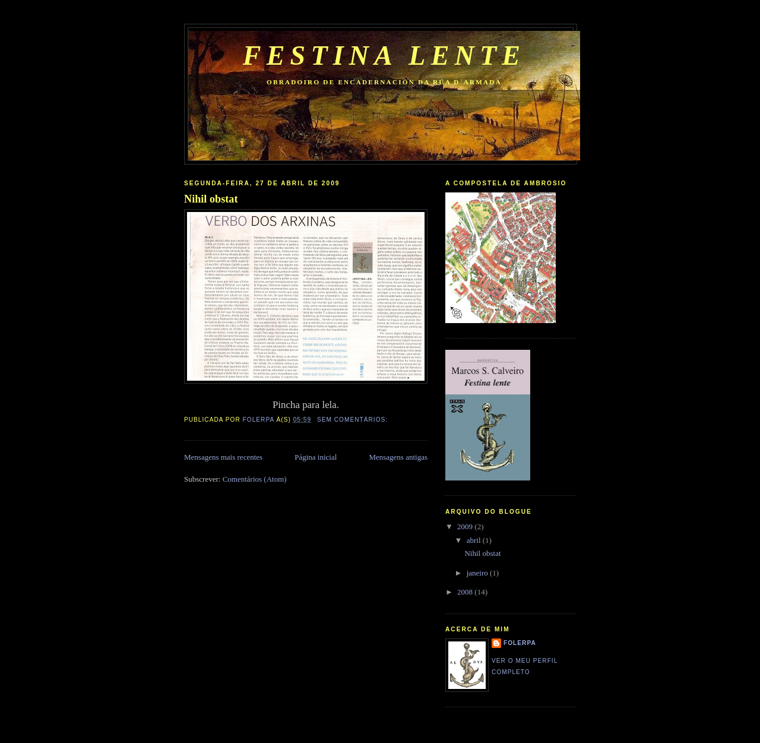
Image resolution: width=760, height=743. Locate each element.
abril (475, 540)
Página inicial (315, 457)
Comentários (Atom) (255, 479)
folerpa (520, 643)
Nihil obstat (211, 199)
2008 (465, 591)
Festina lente (384, 55)
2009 (465, 526)
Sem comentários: (353, 419)
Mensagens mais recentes (223, 457)
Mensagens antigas (398, 457)
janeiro (478, 572)
